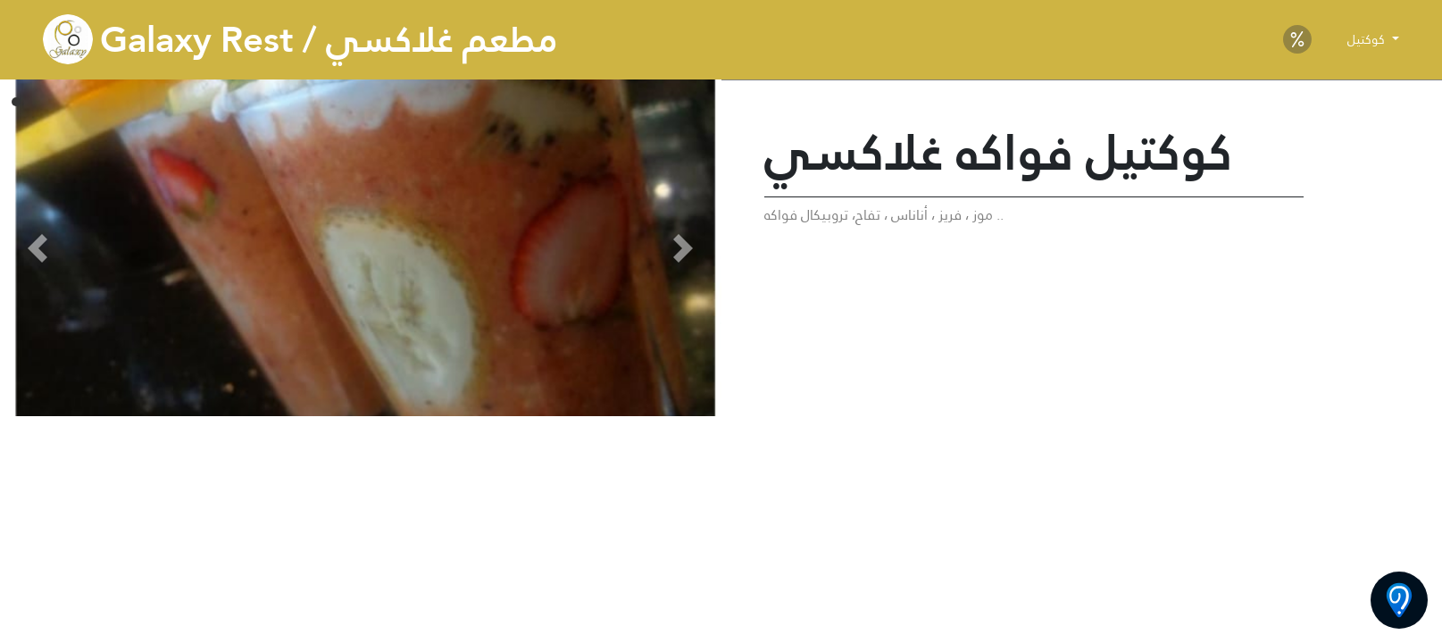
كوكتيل (1367, 39)
